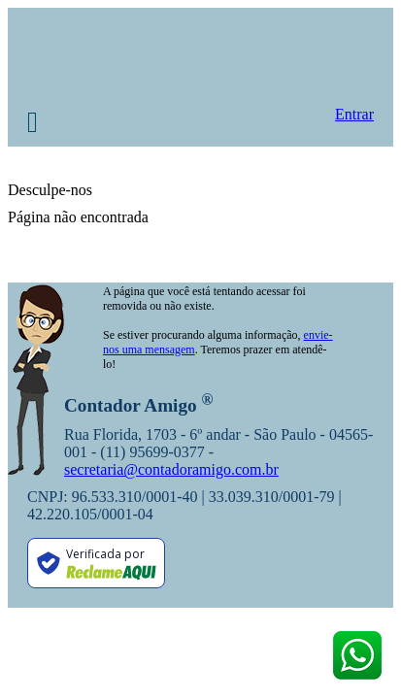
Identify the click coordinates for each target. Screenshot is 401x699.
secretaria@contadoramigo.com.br (171, 469)
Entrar (354, 114)
